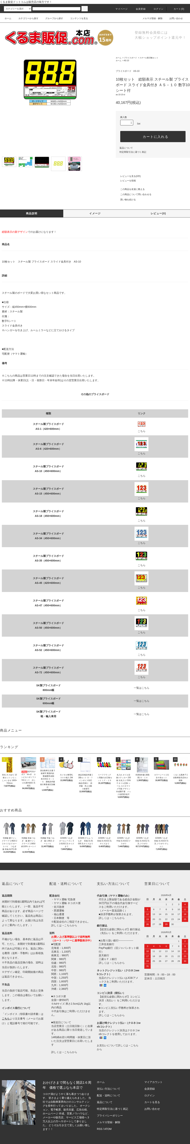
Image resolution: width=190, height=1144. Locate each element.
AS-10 (126, 61)
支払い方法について (108, 1088)
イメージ (95, 213)
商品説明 (31, 213)
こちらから (70, 925)
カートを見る (152, 1102)
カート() (176, 9)
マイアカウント (153, 1082)
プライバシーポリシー (110, 1115)
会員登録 (138, 9)
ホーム (8, 18)
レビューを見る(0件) (128, 176)
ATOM (108, 1128)
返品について (126, 148)
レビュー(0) (158, 213)
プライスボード (130, 58)
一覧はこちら (141, 687)
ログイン (156, 9)
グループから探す (52, 18)
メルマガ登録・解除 (150, 18)
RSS (99, 1128)
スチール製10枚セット (149, 58)
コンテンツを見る (77, 18)
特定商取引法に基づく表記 (132, 152)
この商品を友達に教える (130, 189)
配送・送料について (108, 1095)
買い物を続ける (126, 199)
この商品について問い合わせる (133, 194)
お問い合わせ (174, 18)
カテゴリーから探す (26, 18)
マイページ (119, 9)
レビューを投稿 (126, 180)
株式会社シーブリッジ (67, 1129)
